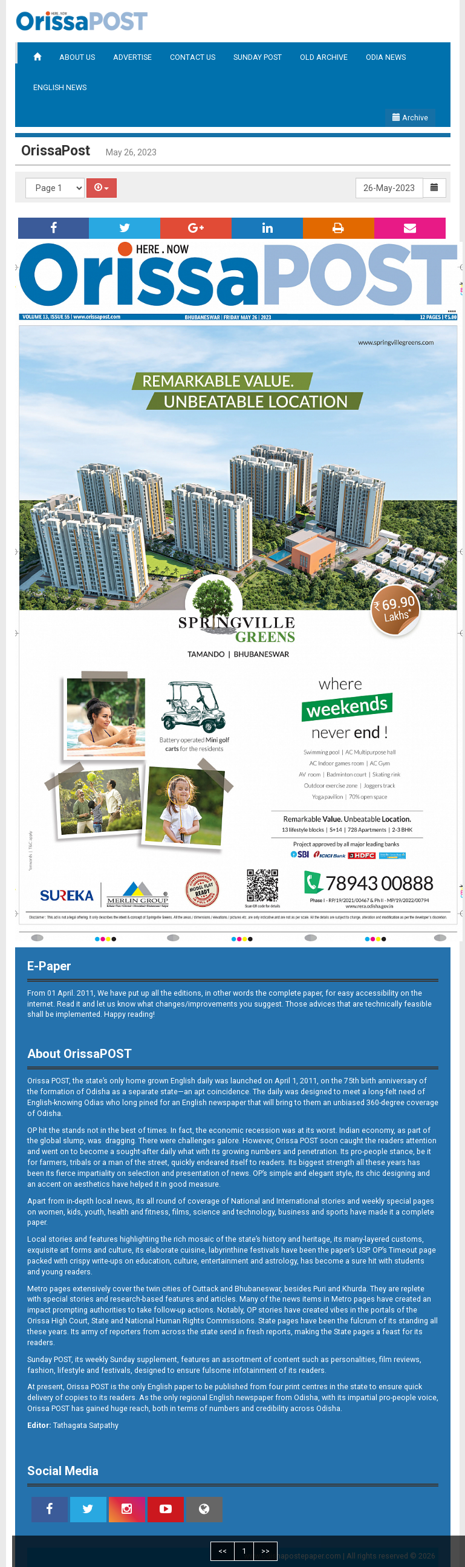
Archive (410, 117)
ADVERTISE (132, 57)
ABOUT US (77, 57)
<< (222, 1551)
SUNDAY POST (257, 57)
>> (265, 1551)
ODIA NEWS (386, 57)
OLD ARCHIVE (324, 57)
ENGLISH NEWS (59, 87)
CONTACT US (192, 57)
